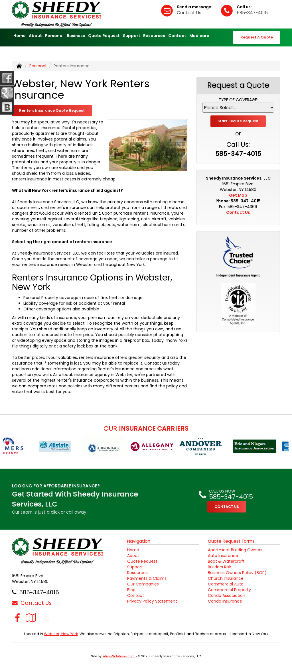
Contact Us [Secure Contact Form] (238, 212)
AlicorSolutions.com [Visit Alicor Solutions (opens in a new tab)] (119, 656)
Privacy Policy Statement (152, 601)
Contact (177, 35)
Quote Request (142, 561)
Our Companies (143, 584)
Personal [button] (54, 35)
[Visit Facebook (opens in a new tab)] (17, 617)
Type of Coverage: (238, 100)
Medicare (199, 35)
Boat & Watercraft (226, 561)
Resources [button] (154, 35)
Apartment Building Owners (235, 550)
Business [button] (76, 35)
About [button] (35, 35)
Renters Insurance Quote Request (52, 110)
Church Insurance (226, 578)
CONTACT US (226, 506)
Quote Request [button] (104, 35)
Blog (131, 590)
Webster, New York (61, 633)
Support (135, 567)
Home (19, 35)
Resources (137, 573)
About (133, 555)
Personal (37, 66)
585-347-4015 (252, 13)
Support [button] (131, 35)
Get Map (238, 195)
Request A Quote (256, 37)
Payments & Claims (147, 578)
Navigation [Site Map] (138, 541)
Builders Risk (219, 567)
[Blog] (46, 617)
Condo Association (226, 595)
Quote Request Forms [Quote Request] (231, 541)
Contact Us (189, 13)
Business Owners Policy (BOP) (237, 573)
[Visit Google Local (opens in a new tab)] (31, 617)
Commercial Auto (226, 584)
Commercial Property (229, 590)
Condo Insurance (225, 601)
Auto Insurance (223, 555)
